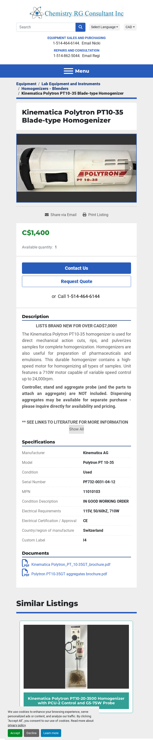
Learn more (51, 733)
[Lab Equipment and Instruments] (71, 83)
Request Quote (76, 281)
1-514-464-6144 (66, 43)
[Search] (46, 27)
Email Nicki (91, 43)
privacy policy (17, 725)
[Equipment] (26, 83)
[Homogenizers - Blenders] (44, 88)
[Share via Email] (61, 214)
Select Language (103, 27)
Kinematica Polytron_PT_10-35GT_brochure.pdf (66, 564)
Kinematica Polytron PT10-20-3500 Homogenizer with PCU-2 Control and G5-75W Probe (76, 700)
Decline (31, 733)
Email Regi (91, 55)
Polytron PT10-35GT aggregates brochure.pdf (64, 574)
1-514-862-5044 (66, 55)
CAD (129, 27)
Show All (76, 429)
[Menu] (68, 71)
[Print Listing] (95, 214)
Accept (15, 733)
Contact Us (76, 268)
